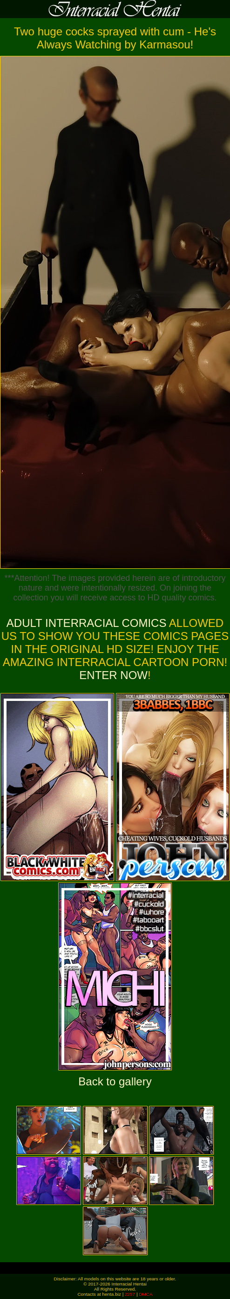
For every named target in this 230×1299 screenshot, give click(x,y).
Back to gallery (114, 1081)
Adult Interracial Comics (87, 623)
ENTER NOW (113, 675)
